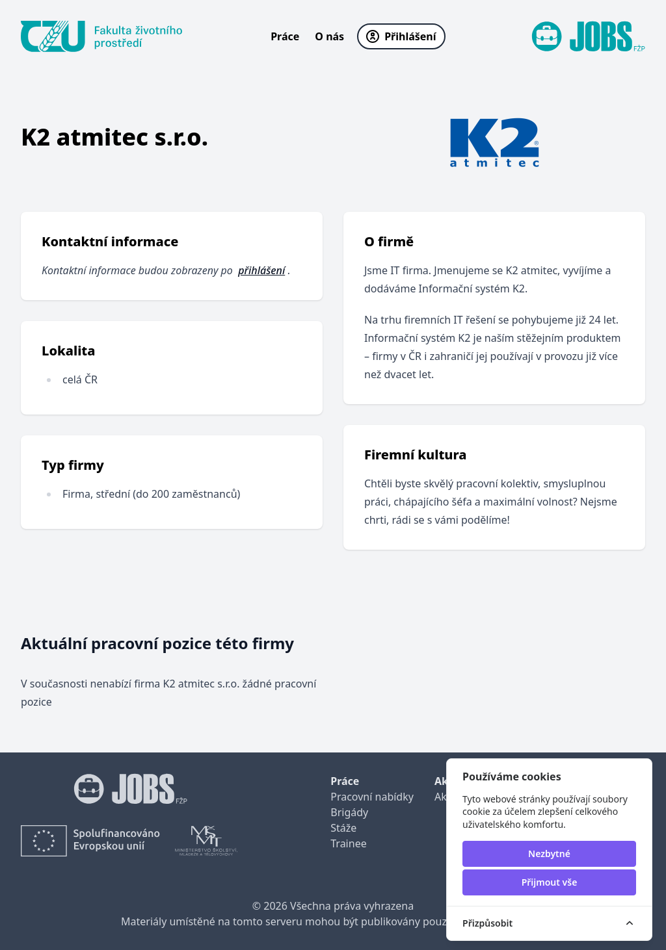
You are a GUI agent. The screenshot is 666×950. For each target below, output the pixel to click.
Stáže (343, 828)
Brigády (349, 812)
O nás (329, 36)
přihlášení (261, 270)
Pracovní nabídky (372, 797)
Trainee (348, 843)
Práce (285, 36)
